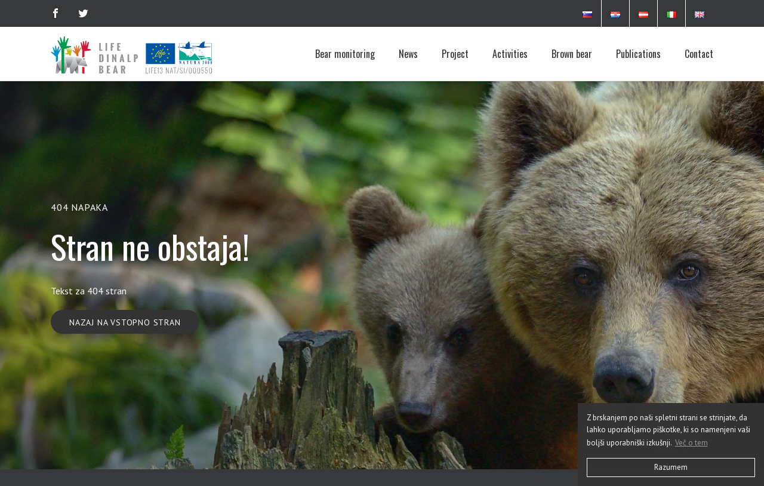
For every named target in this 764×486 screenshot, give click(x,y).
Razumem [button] (671, 467)
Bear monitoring (345, 54)
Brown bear (572, 54)
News (408, 54)
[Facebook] (55, 13)
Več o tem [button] (691, 443)
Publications (638, 54)
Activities (510, 54)
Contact (699, 54)
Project (455, 54)
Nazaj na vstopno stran (125, 322)
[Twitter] (83, 13)
